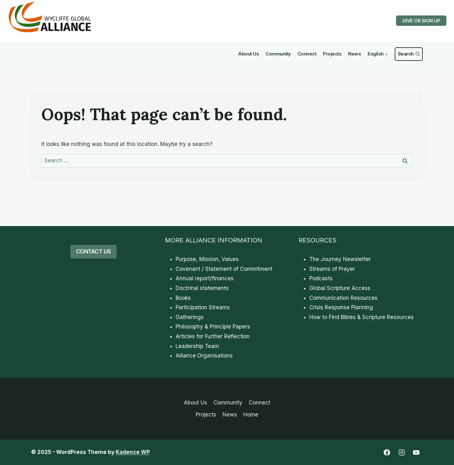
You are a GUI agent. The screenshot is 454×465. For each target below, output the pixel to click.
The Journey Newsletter (340, 259)
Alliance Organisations (204, 355)
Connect (307, 54)
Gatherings (190, 317)
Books (183, 298)
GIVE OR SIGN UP (421, 21)
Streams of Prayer (332, 269)
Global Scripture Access (339, 288)
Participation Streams (203, 307)
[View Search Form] (409, 54)
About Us (248, 54)
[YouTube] (416, 452)
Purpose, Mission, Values (207, 259)
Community (278, 54)
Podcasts (321, 278)
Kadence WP (133, 452)
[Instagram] (401, 452)
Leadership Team (197, 346)
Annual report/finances (205, 278)
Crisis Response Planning (341, 307)
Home (250, 414)
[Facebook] (386, 452)
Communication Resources (343, 298)
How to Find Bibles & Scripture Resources (361, 317)
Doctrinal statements (202, 288)
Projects (332, 54)
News (354, 54)
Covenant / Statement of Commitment (224, 269)
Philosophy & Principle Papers (213, 326)
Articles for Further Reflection (213, 336)
